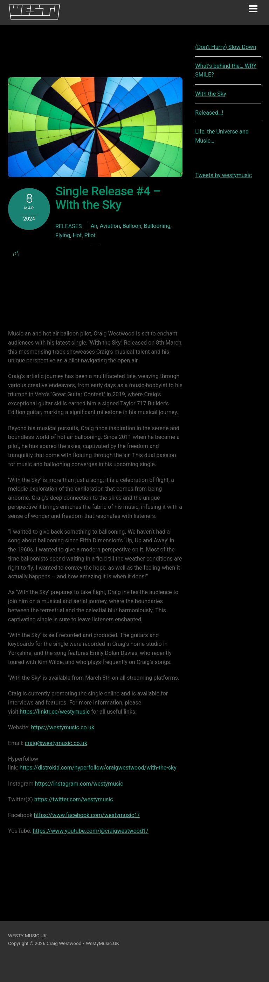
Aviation (110, 226)
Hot (77, 235)
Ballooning (157, 226)
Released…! (209, 112)
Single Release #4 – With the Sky (108, 198)
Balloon (132, 226)
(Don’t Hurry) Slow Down (225, 47)
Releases (68, 226)
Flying (62, 235)
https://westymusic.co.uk (63, 727)
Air (94, 226)
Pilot (90, 235)
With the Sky (210, 94)
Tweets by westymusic (223, 175)
